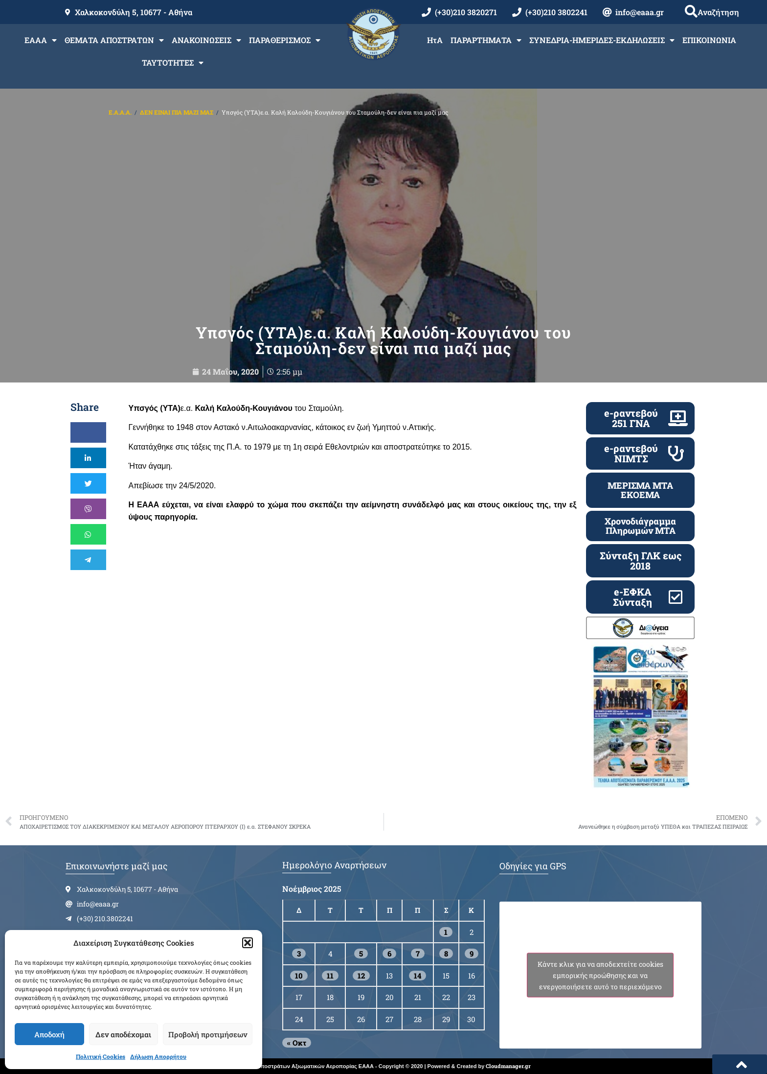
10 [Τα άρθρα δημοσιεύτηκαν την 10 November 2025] (299, 975)
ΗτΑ (435, 40)
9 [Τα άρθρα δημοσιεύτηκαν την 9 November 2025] (472, 953)
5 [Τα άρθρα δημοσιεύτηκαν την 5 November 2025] (361, 953)
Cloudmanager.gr (508, 1066)
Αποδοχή (49, 1034)
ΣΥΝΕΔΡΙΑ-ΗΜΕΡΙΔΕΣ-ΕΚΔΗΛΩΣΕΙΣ (602, 40)
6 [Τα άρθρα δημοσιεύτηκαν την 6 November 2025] (389, 953)
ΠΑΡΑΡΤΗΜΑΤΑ (486, 40)
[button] (247, 943)
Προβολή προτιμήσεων (207, 1034)
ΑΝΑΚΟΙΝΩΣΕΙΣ (206, 40)
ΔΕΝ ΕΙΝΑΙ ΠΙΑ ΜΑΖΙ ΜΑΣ (176, 112)
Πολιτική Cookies (100, 1056)
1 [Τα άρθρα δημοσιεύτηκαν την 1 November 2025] (446, 932)
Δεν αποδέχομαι (123, 1034)
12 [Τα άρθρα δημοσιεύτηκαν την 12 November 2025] (361, 975)
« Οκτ (296, 1043)
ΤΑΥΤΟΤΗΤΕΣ (172, 63)
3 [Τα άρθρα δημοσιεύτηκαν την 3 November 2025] (299, 953)
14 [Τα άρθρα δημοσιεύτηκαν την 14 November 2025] (417, 975)
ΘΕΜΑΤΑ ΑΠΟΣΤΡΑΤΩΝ (114, 40)
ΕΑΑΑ (40, 40)
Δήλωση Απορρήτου (158, 1056)
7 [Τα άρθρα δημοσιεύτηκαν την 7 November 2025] (418, 953)
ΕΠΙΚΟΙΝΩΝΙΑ (709, 40)
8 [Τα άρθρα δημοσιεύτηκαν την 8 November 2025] (446, 953)
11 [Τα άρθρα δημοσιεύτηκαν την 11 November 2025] (330, 975)
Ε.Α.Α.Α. (120, 112)
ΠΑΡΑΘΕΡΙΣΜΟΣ (284, 40)
